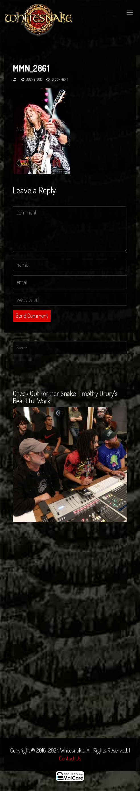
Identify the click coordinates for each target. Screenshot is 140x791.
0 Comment (60, 79)
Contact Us (70, 758)
